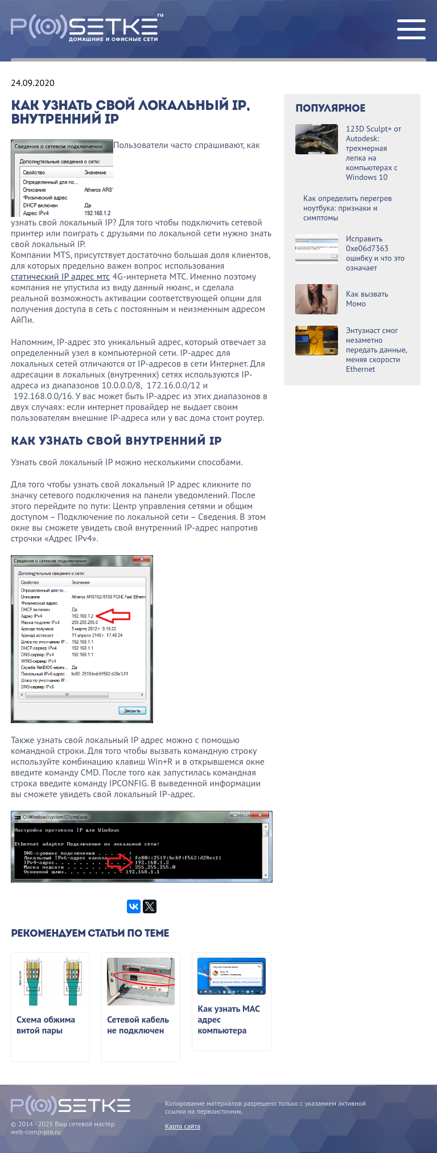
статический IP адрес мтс (60, 276)
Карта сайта (182, 1126)
